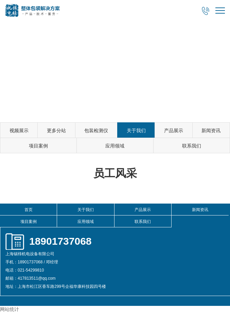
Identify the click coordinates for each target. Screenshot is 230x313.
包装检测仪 (96, 130)
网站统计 (9, 309)
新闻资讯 (210, 130)
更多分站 (56, 130)
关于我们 (136, 130)
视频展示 (19, 130)
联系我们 (191, 146)
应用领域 (114, 146)
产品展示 (173, 130)
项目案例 (38, 146)
